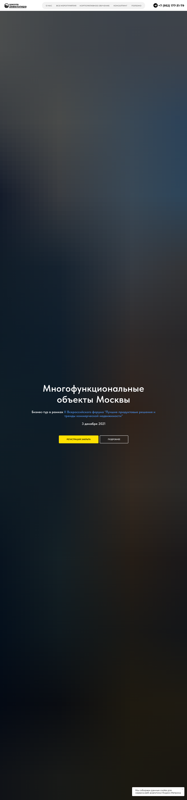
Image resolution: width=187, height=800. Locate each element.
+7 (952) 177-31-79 (171, 5)
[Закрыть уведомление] (182, 789)
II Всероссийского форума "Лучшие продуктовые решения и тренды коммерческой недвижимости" (109, 414)
